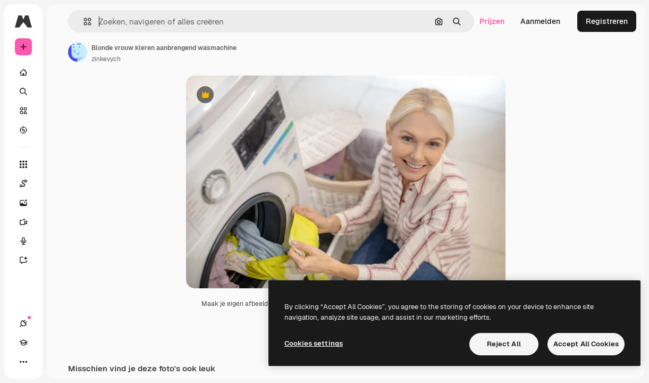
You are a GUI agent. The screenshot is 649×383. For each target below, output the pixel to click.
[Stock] (23, 110)
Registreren (607, 21)
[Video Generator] (29, 221)
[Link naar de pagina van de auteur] (77, 52)
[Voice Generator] (29, 240)
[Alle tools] (23, 164)
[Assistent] (29, 260)
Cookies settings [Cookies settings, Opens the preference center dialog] (313, 343)
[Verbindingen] (23, 323)
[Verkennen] (23, 129)
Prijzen (491, 21)
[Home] (23, 72)
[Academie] (23, 342)
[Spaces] (29, 183)
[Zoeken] (23, 91)
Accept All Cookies (586, 343)
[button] (83, 22)
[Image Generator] (29, 202)
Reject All (504, 343)
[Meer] (23, 361)
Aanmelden (540, 21)
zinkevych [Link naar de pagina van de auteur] (106, 59)
